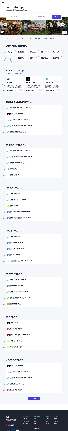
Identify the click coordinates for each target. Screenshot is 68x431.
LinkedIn (55, 418)
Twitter (55, 423)
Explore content (25, 423)
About (47, 418)
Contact (47, 421)
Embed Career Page (38, 425)
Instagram (56, 421)
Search (56, 16)
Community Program (38, 428)
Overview (36, 418)
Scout (35, 421)
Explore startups (26, 421)
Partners (47, 423)
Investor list (36, 423)
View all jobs (34, 400)
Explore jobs (25, 418)
